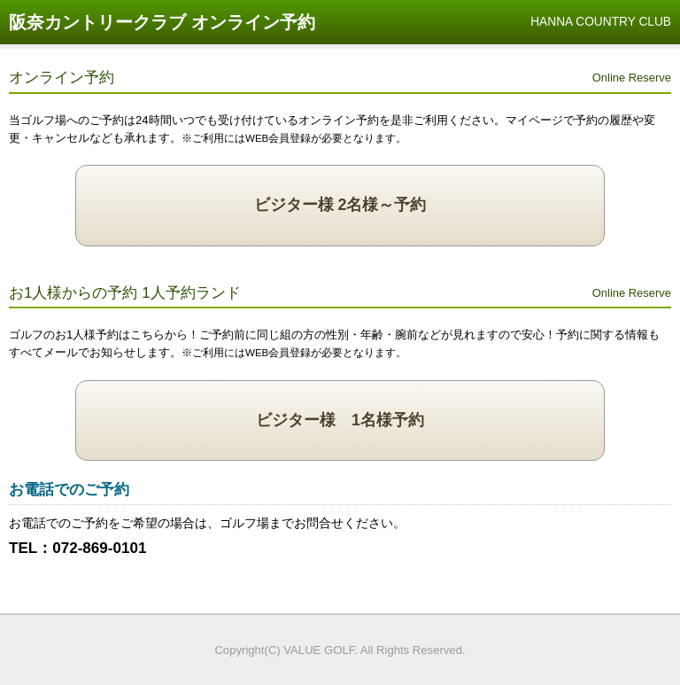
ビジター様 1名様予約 (340, 420)
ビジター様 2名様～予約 (340, 205)
